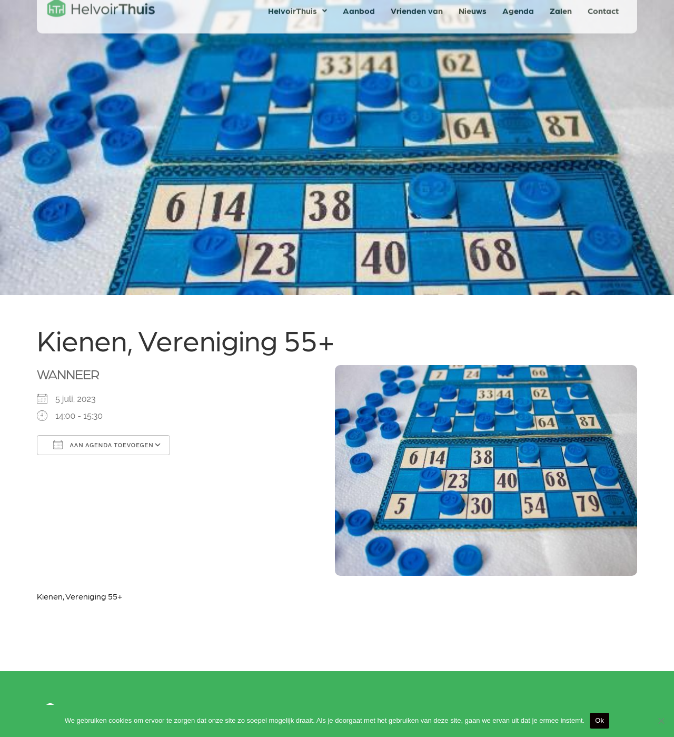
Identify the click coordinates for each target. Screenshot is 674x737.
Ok (599, 720)
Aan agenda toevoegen (103, 444)
